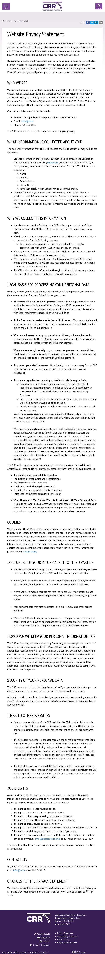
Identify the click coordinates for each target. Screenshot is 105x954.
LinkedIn (44, 941)
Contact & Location (40, 945)
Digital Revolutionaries (79, 952)
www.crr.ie (52, 162)
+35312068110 (42, 934)
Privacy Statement (65, 933)
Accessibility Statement (67, 936)
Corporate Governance (67, 942)
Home (8, 21)
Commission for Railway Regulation (52, 6)
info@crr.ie (27, 121)
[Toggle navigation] (6, 6)
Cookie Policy (30, 551)
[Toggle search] (98, 6)
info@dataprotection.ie (47, 838)
